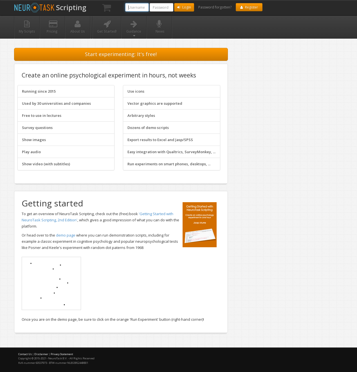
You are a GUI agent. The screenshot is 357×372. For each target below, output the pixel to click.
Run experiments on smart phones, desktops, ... (168, 163)
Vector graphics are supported (154, 103)
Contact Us (25, 354)
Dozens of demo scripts (148, 127)
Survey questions (37, 127)
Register (249, 7)
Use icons (135, 91)
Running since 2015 (39, 91)
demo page (65, 235)
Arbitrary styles (141, 115)
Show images (34, 139)
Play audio (31, 151)
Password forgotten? (215, 7)
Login (184, 7)
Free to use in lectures (41, 115)
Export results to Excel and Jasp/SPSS (160, 139)
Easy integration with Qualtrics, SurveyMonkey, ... (171, 151)
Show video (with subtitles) (46, 163)
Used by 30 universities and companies (56, 103)
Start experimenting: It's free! (121, 54)
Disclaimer (41, 354)
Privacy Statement (62, 354)
